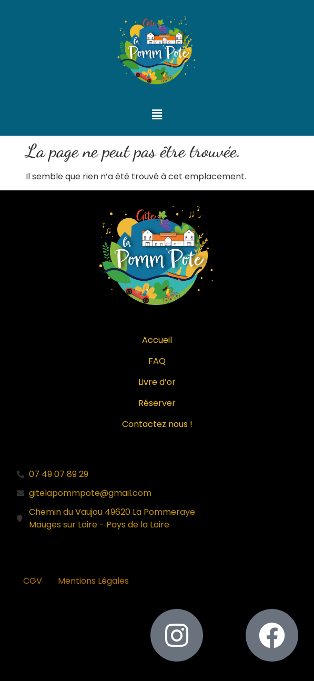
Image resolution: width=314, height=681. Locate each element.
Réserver (157, 403)
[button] (157, 115)
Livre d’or (157, 382)
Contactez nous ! (157, 424)
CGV (32, 581)
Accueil (157, 340)
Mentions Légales (93, 581)
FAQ (157, 361)
